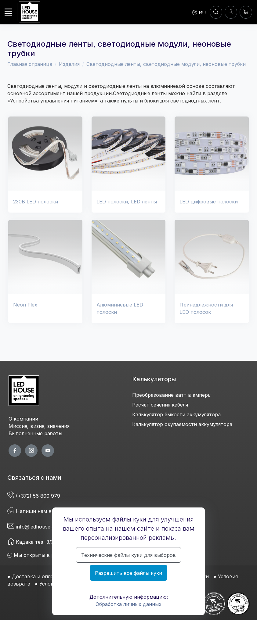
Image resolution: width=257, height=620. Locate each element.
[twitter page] (31, 450)
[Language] (199, 12)
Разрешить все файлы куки (128, 573)
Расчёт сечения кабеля (160, 405)
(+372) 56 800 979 (34, 496)
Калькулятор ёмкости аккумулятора (176, 414)
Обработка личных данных (128, 604)
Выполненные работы (35, 433)
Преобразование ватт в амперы (172, 395)
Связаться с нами (34, 477)
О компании (23, 419)
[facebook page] (15, 450)
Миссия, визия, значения (39, 426)
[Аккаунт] (216, 12)
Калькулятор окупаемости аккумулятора (182, 424)
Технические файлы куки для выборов (128, 555)
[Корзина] (246, 12)
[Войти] (231, 12)
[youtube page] (48, 450)
